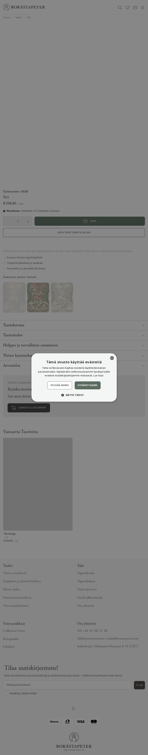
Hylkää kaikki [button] (60, 385)
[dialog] (74, 377)
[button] (74, 395)
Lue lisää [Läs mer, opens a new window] (98, 375)
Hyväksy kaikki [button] (88, 385)
